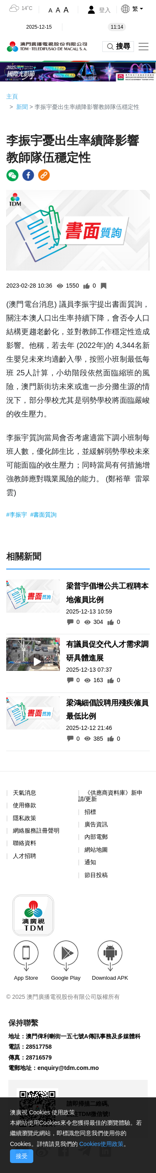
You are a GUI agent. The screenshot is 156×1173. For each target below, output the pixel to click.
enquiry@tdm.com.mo (68, 1068)
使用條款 (24, 805)
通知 (90, 862)
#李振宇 (17, 514)
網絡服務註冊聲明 (36, 830)
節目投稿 (96, 875)
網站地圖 (96, 849)
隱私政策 (24, 818)
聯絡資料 (24, 843)
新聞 (22, 107)
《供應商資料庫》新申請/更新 (110, 795)
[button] (138, 8)
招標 (90, 811)
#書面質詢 (43, 514)
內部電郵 (96, 836)
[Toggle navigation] (143, 46)
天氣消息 (24, 792)
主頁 (12, 96)
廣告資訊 (96, 824)
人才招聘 (24, 856)
